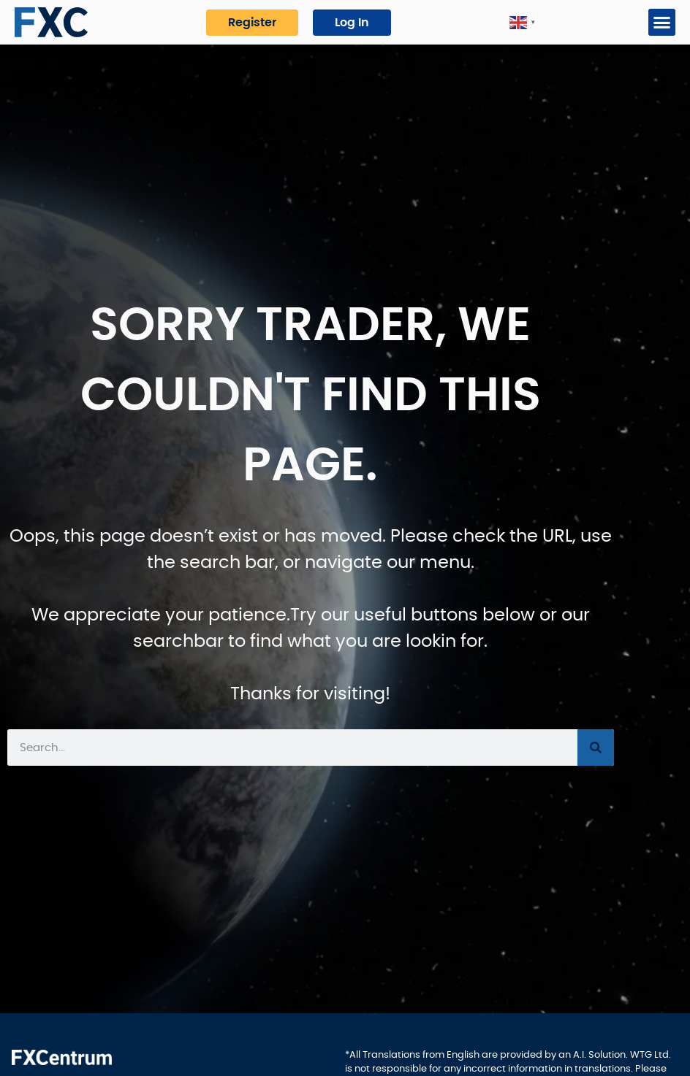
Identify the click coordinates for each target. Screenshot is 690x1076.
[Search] (595, 747)
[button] (662, 22)
